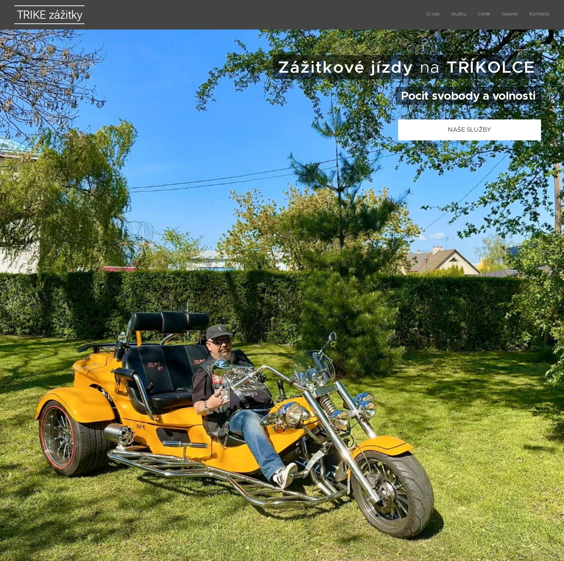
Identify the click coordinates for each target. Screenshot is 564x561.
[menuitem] (505, 15)
